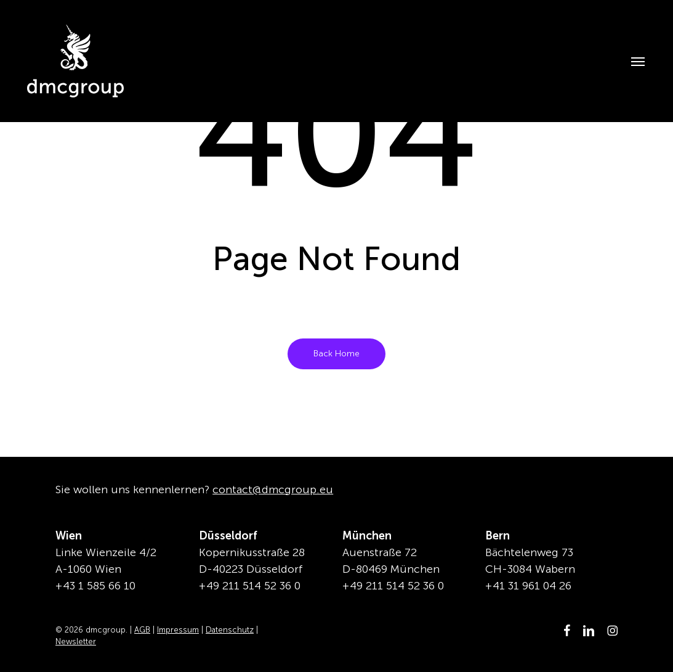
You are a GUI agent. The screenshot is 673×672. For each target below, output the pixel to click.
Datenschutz (230, 629)
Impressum (178, 629)
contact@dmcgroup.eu (272, 489)
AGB (142, 629)
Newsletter (75, 641)
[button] (632, 61)
